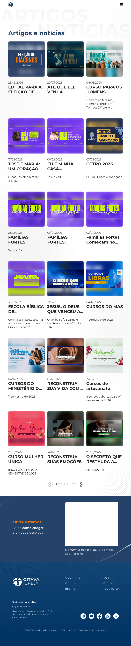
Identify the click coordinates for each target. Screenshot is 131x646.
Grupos (70, 583)
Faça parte (111, 588)
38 (73, 484)
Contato (109, 583)
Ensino (70, 588)
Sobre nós (72, 578)
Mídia (107, 578)
